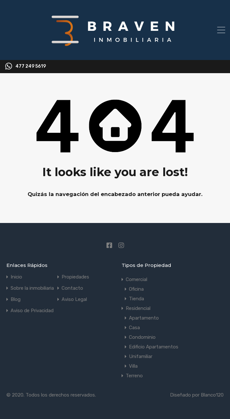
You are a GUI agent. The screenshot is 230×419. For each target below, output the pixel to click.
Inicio (16, 277)
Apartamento (144, 318)
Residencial (138, 308)
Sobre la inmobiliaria (32, 288)
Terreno (134, 376)
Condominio (142, 337)
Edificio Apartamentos (153, 347)
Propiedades (75, 277)
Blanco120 (212, 395)
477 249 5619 (30, 66)
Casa (134, 327)
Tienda (136, 299)
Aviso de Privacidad (32, 310)
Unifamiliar (140, 356)
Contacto (72, 288)
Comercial (136, 279)
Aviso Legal (74, 299)
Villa (133, 366)
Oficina (136, 289)
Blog (16, 299)
